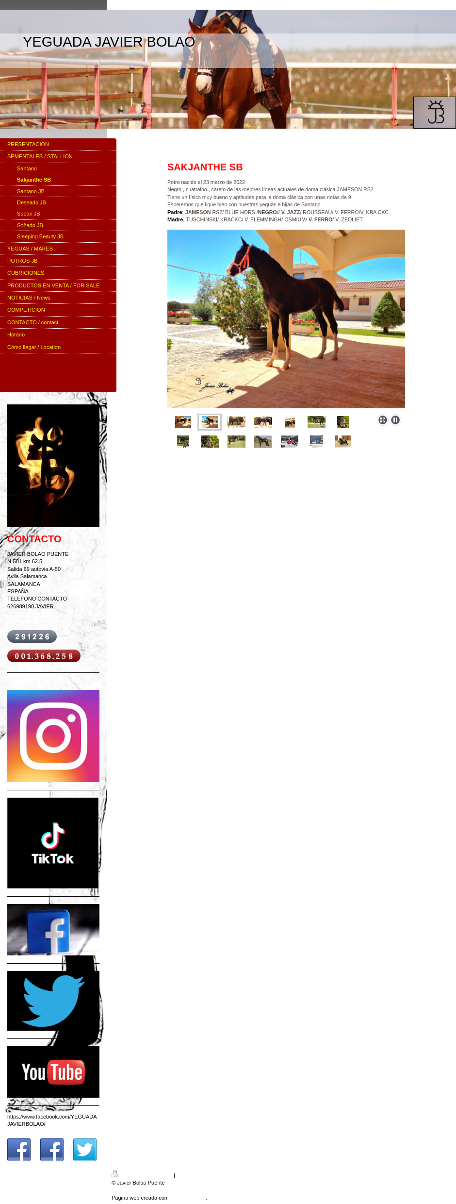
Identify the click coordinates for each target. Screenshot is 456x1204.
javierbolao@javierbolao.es (39, 621)
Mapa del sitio (193, 1175)
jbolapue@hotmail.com (34, 614)
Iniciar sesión (435, 1174)
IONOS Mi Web (187, 1198)
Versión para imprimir (143, 1175)
